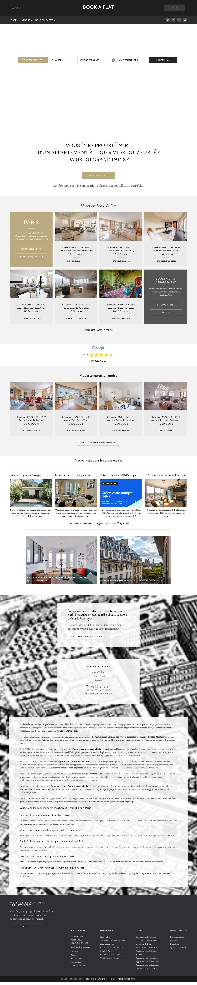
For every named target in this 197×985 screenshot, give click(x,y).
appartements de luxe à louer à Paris (74, 764)
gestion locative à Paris (67, 733)
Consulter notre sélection (98, 330)
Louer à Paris (106, 953)
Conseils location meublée (111, 950)
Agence (74, 957)
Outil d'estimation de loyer (112, 957)
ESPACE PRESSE (78, 967)
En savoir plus (165, 305)
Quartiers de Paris (144, 946)
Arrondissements (89, 59)
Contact (74, 954)
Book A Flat (98, 9)
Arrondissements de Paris (147, 950)
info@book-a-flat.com (80, 949)
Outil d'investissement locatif (86, 639)
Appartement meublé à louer (112, 943)
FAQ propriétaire (107, 946)
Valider (163, 59)
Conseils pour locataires (146, 970)
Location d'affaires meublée (148, 943)
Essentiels (174, 946)
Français (16, 7)
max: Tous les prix (128, 59)
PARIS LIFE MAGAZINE (178, 933)
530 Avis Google (98, 362)
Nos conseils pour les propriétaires (98, 463)
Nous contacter (45, 20)
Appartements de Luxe (146, 953)
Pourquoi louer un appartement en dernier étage (129, 583)
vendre (27, 20)
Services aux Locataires (146, 939)
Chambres (57, 59)
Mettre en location (98, 175)
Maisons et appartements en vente (98, 444)
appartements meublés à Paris (87, 751)
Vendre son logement (109, 960)
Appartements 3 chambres (147, 967)
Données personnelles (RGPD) (122, 981)
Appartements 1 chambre (147, 960)
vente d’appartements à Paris (75, 788)
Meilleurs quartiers (31, 256)
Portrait (173, 943)
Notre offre (105, 939)
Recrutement (76, 960)
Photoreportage (177, 939)
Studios (139, 957)
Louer (14, 20)
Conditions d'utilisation (97, 981)
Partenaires (76, 964)
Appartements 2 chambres (147, 963)
